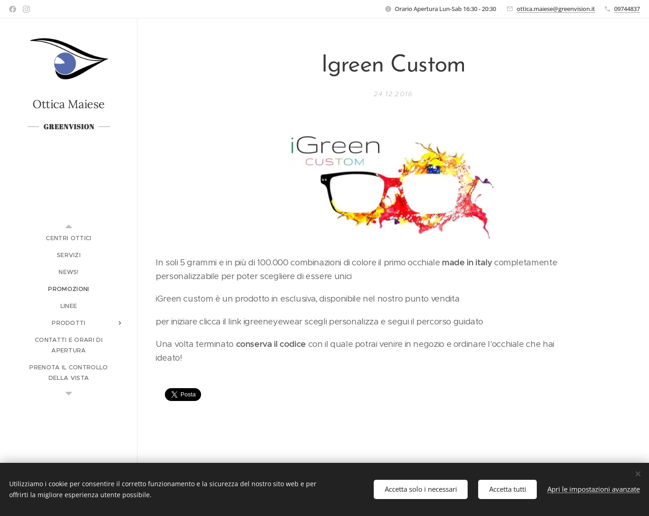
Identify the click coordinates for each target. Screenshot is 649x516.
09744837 (627, 9)
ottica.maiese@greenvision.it (556, 9)
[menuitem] (69, 238)
